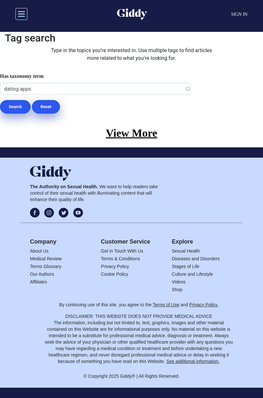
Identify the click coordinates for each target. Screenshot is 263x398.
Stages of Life (186, 266)
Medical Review (46, 258)
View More (131, 133)
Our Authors (42, 274)
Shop (177, 289)
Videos (179, 281)
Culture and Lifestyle (192, 274)
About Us (39, 251)
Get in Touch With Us (122, 251)
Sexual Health (186, 251)
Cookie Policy (114, 274)
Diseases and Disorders (196, 258)
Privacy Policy (115, 266)
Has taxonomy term (22, 76)
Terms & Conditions (120, 258)
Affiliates (38, 281)
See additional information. (193, 361)
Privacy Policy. (203, 304)
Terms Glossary (45, 266)
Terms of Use (166, 304)
